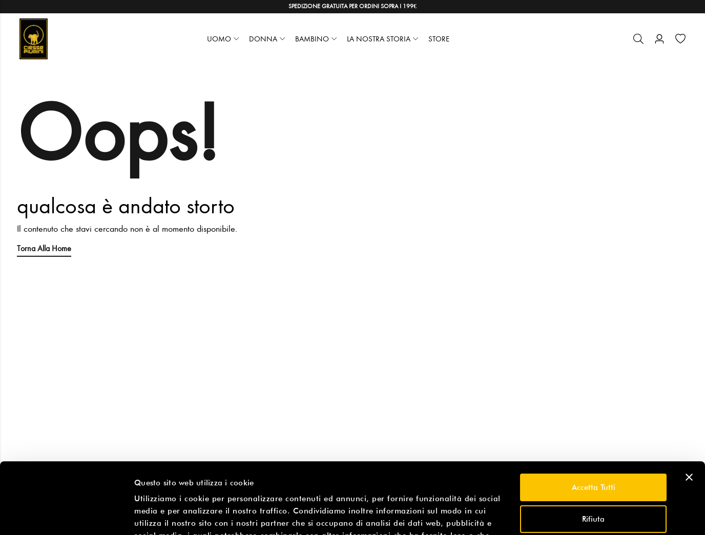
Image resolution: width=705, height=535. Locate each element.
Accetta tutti (593, 426)
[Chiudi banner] (689, 416)
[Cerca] (638, 39)
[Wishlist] (680, 39)
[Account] (659, 39)
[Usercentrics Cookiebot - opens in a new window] (66, 515)
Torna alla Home (44, 248)
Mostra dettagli (162, 515)
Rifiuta (593, 457)
